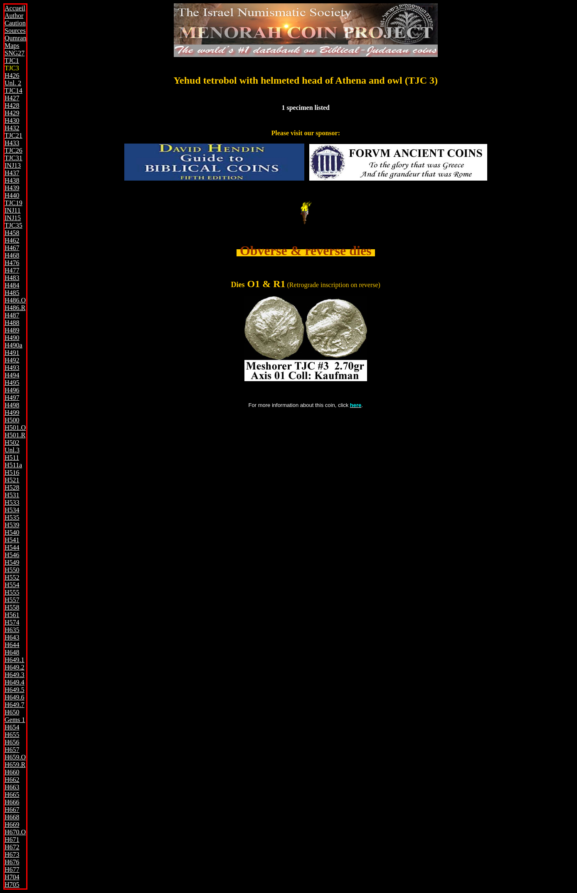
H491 (12, 352)
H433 (12, 142)
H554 (12, 584)
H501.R (15, 435)
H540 (12, 532)
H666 (12, 802)
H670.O (15, 832)
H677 (12, 869)
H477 (12, 270)
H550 (12, 569)
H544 (12, 547)
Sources (15, 30)
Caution (15, 23)
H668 (12, 817)
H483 (12, 277)
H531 (12, 495)
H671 (12, 839)
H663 (12, 787)
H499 (12, 412)
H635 (12, 629)
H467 (12, 247)
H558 (12, 607)
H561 (12, 614)
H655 (12, 734)
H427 (12, 98)
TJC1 (12, 60)
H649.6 (15, 697)
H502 (12, 442)
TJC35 (13, 225)
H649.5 (15, 689)
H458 (12, 232)
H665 (12, 794)
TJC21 (13, 135)
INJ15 (13, 217)
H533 (12, 502)
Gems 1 (15, 719)
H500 (12, 420)
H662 (12, 779)
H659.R (15, 764)
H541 (12, 539)
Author (14, 15)
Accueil (15, 8)
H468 (12, 255)
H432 (12, 127)
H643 (12, 637)
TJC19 (13, 202)
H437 (12, 172)
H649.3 (15, 674)
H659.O (15, 757)
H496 (12, 390)
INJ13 (13, 165)
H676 (12, 862)
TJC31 (13, 157)
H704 (12, 877)
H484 (12, 285)
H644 (12, 644)
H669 (12, 824)
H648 (12, 652)
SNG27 (15, 53)
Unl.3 (12, 450)
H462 (12, 240)
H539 (12, 524)
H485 (12, 292)
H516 (12, 472)
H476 (12, 262)
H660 (12, 772)
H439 (12, 187)
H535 (12, 517)
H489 (12, 330)
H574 (12, 622)
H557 (12, 599)
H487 (12, 315)
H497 (12, 397)
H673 (12, 854)
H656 (12, 742)
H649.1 (15, 659)
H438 (12, 180)
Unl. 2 (13, 83)
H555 (12, 592)
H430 (12, 120)
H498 (12, 405)
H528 (12, 487)
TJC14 (13, 90)
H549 (12, 562)
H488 (12, 322)
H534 (12, 509)
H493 (12, 367)
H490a (13, 345)
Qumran (15, 38)
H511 (12, 457)
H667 (12, 809)
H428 (12, 105)
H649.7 (15, 704)
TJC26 (13, 150)
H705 (12, 884)
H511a (13, 465)
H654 (12, 727)
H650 (12, 712)
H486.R (15, 307)
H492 (12, 360)
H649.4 (15, 682)
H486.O (15, 300)
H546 (12, 554)
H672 (12, 847)
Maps (12, 45)
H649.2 (15, 667)
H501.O (15, 427)
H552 (12, 577)
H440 (12, 195)
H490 (12, 337)
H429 (12, 113)
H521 (12, 480)
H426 (12, 75)
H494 (12, 375)
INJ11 (13, 210)
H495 (12, 382)
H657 (12, 749)
